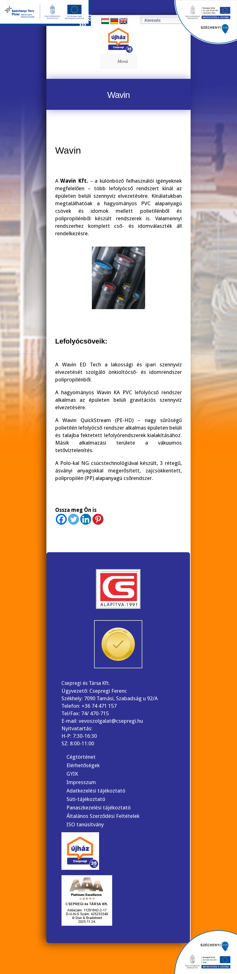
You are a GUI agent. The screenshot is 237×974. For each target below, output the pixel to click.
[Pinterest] (97, 519)
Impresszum (81, 782)
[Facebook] (61, 519)
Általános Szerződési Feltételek (103, 816)
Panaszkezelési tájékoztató (98, 807)
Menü (117, 61)
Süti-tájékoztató (85, 799)
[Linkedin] (85, 519)
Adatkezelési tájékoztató (95, 791)
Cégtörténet (81, 757)
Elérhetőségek (83, 765)
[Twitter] (73, 519)
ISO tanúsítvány (85, 824)
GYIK (72, 774)
